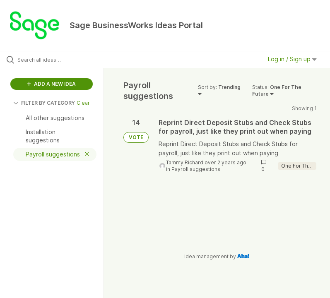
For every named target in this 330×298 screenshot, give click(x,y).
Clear (83, 103)
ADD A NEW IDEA (51, 84)
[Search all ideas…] (56, 60)
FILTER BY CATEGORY (44, 103)
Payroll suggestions (195, 169)
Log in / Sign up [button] (292, 58)
